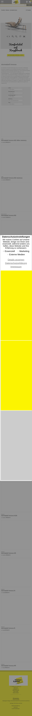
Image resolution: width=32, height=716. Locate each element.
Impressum (16, 266)
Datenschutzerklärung (16, 263)
